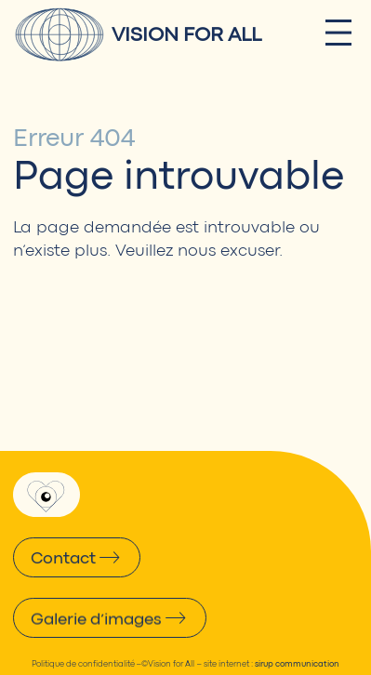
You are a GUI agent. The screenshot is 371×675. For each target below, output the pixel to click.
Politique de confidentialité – (86, 663)
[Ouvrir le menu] (338, 32)
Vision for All (186, 35)
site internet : (271, 663)
